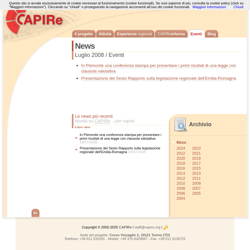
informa (171, 34)
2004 (181, 198)
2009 (196, 183)
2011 (196, 178)
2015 (196, 168)
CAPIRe (37, 19)
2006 (181, 193)
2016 (181, 168)
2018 (181, 163)
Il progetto (84, 34)
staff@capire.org (147, 227)
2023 (196, 148)
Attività (105, 34)
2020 (181, 158)
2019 (196, 158)
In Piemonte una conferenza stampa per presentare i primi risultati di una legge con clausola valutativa (120, 136)
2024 (181, 148)
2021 (196, 153)
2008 (181, 188)
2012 (181, 178)
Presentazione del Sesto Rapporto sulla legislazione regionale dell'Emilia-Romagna (158, 78)
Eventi (196, 34)
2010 (181, 183)
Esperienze (134, 34)
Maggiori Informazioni (209, 7)
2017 (196, 163)
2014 (181, 173)
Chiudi (238, 7)
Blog (212, 34)
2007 (196, 188)
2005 (196, 193)
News (85, 46)
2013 (196, 173)
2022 (181, 153)
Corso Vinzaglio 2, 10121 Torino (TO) (139, 235)
